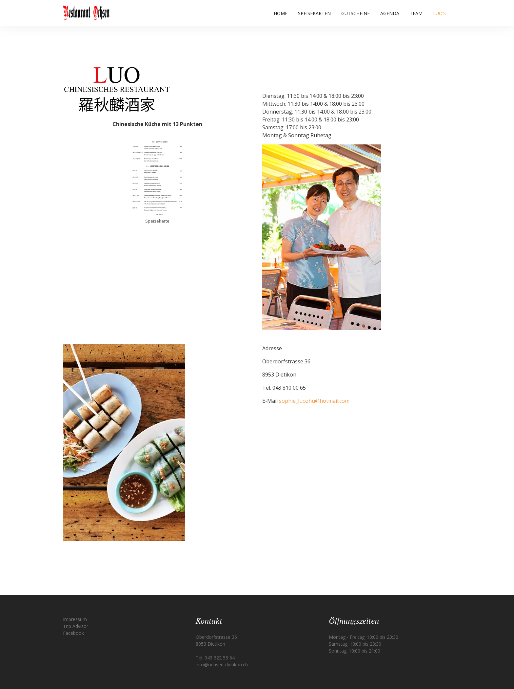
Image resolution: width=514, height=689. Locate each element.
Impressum (75, 619)
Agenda (389, 13)
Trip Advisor (75, 626)
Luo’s (439, 13)
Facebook (73, 633)
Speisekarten (314, 13)
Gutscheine (355, 13)
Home (280, 13)
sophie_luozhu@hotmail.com (314, 400)
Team (416, 13)
